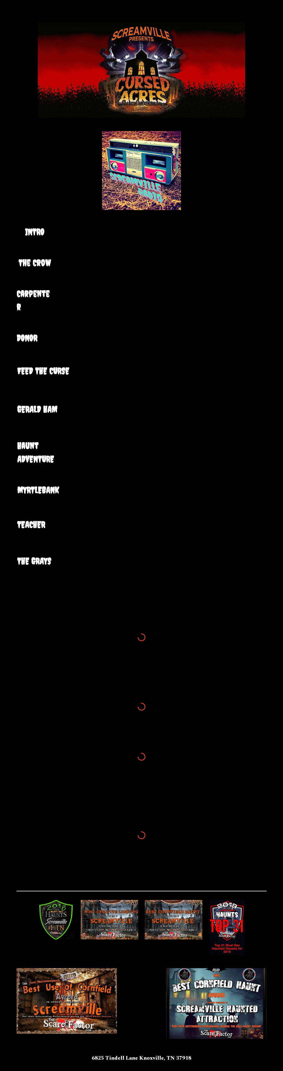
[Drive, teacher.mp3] (142, 527)
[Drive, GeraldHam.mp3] (142, 412)
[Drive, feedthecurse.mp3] (142, 374)
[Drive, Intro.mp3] (142, 231)
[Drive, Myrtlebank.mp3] (142, 492)
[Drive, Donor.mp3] (142, 339)
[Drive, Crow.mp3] (142, 263)
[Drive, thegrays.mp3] (142, 565)
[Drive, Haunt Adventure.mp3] (142, 449)
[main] (34, 232)
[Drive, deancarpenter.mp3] (142, 295)
